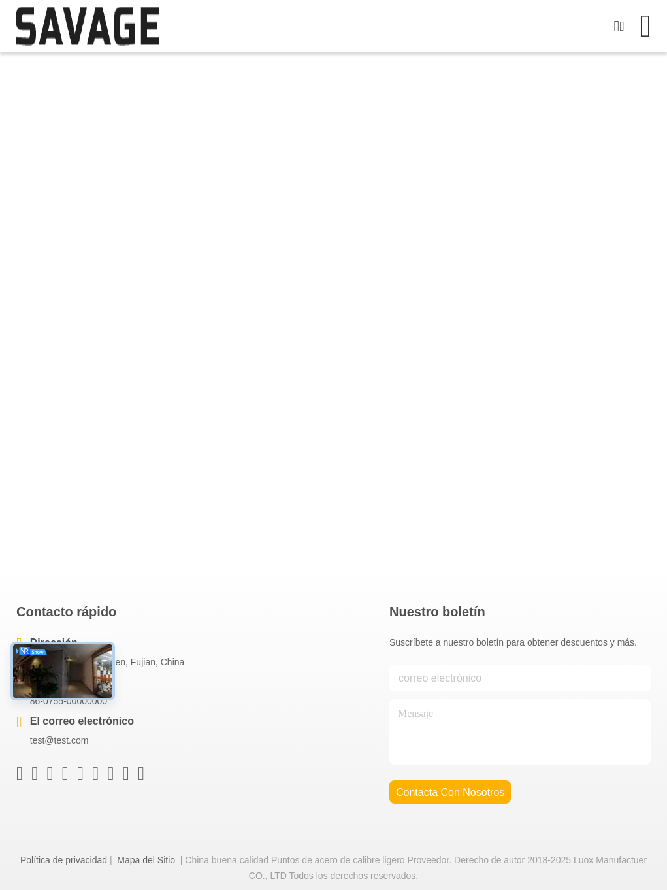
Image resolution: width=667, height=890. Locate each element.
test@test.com (59, 740)
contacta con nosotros (450, 792)
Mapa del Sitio (146, 860)
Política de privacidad (63, 860)
